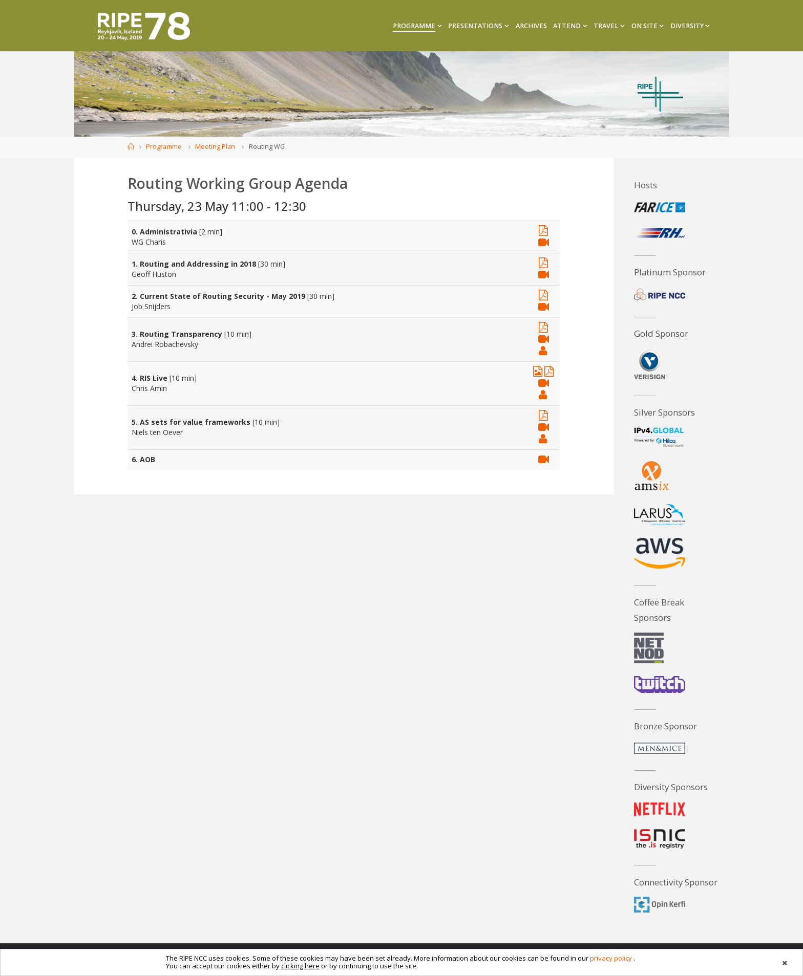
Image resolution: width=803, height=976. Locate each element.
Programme (164, 146)
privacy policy (611, 958)
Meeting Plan (215, 146)
